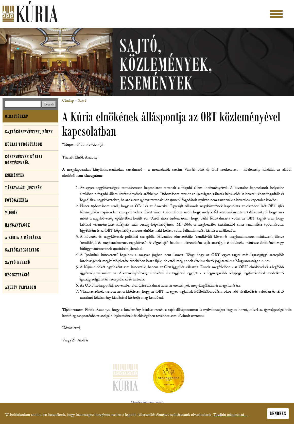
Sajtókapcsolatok (22, 250)
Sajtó (82, 100)
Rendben (278, 415)
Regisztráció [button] (17, 275)
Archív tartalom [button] (20, 287)
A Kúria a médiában (23, 237)
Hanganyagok (17, 225)
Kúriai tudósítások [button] (23, 144)
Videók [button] (11, 212)
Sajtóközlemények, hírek (29, 132)
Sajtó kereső (17, 262)
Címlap (68, 100)
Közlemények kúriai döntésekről (23, 160)
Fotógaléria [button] (16, 200)
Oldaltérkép (16, 116)
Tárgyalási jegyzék (23, 188)
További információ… (230, 416)
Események (15, 175)
